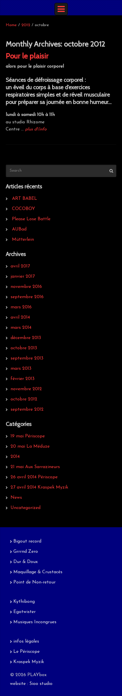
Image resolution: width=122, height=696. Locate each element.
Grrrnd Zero (25, 551)
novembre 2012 (26, 389)
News (16, 497)
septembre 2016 (27, 297)
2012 (25, 25)
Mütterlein (23, 239)
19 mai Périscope (28, 436)
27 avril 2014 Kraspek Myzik (39, 487)
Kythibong (24, 601)
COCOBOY (23, 209)
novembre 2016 (26, 286)
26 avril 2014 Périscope (34, 477)
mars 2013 (21, 368)
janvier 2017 (23, 276)
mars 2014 (21, 327)
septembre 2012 (27, 409)
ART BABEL (24, 198)
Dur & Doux (25, 562)
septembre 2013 (27, 358)
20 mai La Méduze (30, 446)
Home (11, 25)
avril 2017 (20, 266)
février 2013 (22, 379)
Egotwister (24, 612)
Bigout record (27, 541)
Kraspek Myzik (28, 662)
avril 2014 (20, 317)
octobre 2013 (24, 348)
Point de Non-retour (34, 582)
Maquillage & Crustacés (37, 572)
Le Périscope (26, 651)
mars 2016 (21, 307)
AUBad (19, 229)
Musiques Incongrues (34, 622)
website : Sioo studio (31, 684)
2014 (15, 456)
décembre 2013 (26, 338)
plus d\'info (35, 129)
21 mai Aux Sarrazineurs (35, 467)
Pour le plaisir (27, 56)
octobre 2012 (24, 399)
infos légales (26, 641)
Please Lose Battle (31, 219)
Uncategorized (25, 508)
